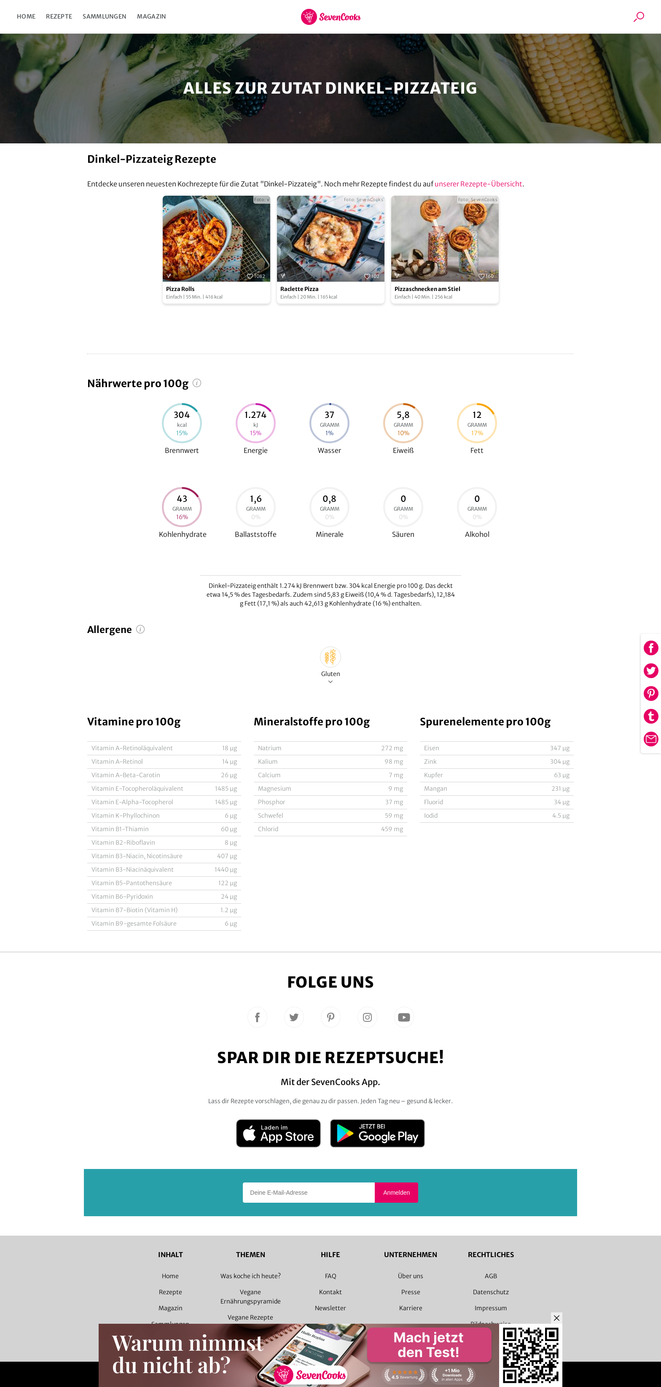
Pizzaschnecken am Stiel (427, 289)
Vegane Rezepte (250, 1317)
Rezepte (59, 16)
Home (26, 16)
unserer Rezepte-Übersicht (478, 184)
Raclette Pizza (299, 289)
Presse (410, 1292)
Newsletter (330, 1308)
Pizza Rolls (180, 289)
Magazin (151, 16)
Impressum (491, 1308)
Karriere (410, 1308)
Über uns (410, 1276)
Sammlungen (104, 16)
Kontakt (330, 1292)
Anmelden (396, 1192)
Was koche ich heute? (250, 1276)
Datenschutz (491, 1292)
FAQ (330, 1276)
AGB (491, 1276)
